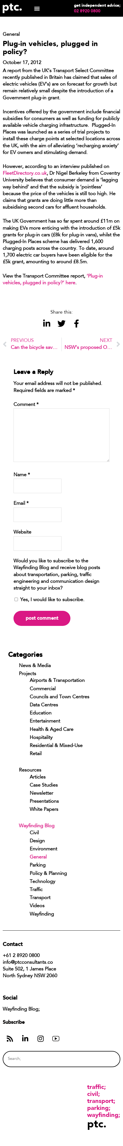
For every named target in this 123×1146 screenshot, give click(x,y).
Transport (40, 898)
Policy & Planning (48, 873)
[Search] (106, 1059)
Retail (36, 754)
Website (22, 532)
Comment (26, 404)
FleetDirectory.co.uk (25, 173)
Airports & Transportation (57, 680)
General (38, 857)
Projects (27, 674)
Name (21, 475)
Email (21, 503)
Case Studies (44, 785)
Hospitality (41, 737)
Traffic (36, 890)
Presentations (44, 801)
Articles (38, 777)
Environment (43, 849)
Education (41, 713)
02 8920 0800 (87, 11)
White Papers (44, 809)
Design (37, 841)
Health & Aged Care (51, 729)
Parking (38, 865)
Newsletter (41, 793)
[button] (36, 8)
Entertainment (45, 721)
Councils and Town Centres (59, 697)
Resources (30, 770)
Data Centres (44, 705)
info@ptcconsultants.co (28, 962)
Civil (34, 833)
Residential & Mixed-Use (56, 746)
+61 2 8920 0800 (21, 956)
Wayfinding (42, 914)
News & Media (35, 666)
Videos (37, 906)
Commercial (43, 689)
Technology (42, 881)
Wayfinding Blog (36, 826)
